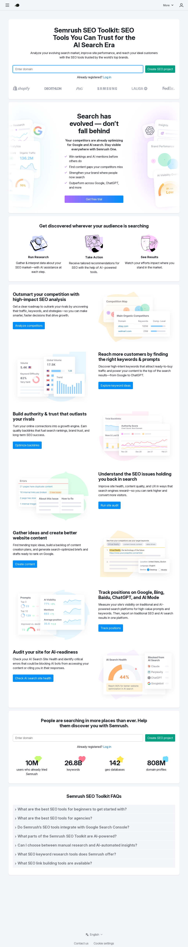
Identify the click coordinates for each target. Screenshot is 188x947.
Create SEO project (160, 69)
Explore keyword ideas (116, 385)
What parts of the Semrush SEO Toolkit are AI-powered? (67, 836)
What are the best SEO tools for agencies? (55, 818)
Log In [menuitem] (181, 5)
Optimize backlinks (27, 445)
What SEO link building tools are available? (55, 863)
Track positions (111, 628)
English (94, 934)
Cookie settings (104, 943)
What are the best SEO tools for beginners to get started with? (72, 809)
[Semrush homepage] (17, 5)
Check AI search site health (33, 678)
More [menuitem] (166, 5)
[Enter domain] (78, 69)
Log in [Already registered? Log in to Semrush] (107, 77)
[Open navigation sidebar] (7, 5)
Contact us (81, 943)
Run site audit (109, 505)
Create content (25, 564)
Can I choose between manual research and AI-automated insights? (77, 845)
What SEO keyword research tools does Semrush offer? (67, 854)
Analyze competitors (29, 325)
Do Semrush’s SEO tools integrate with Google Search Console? (73, 827)
